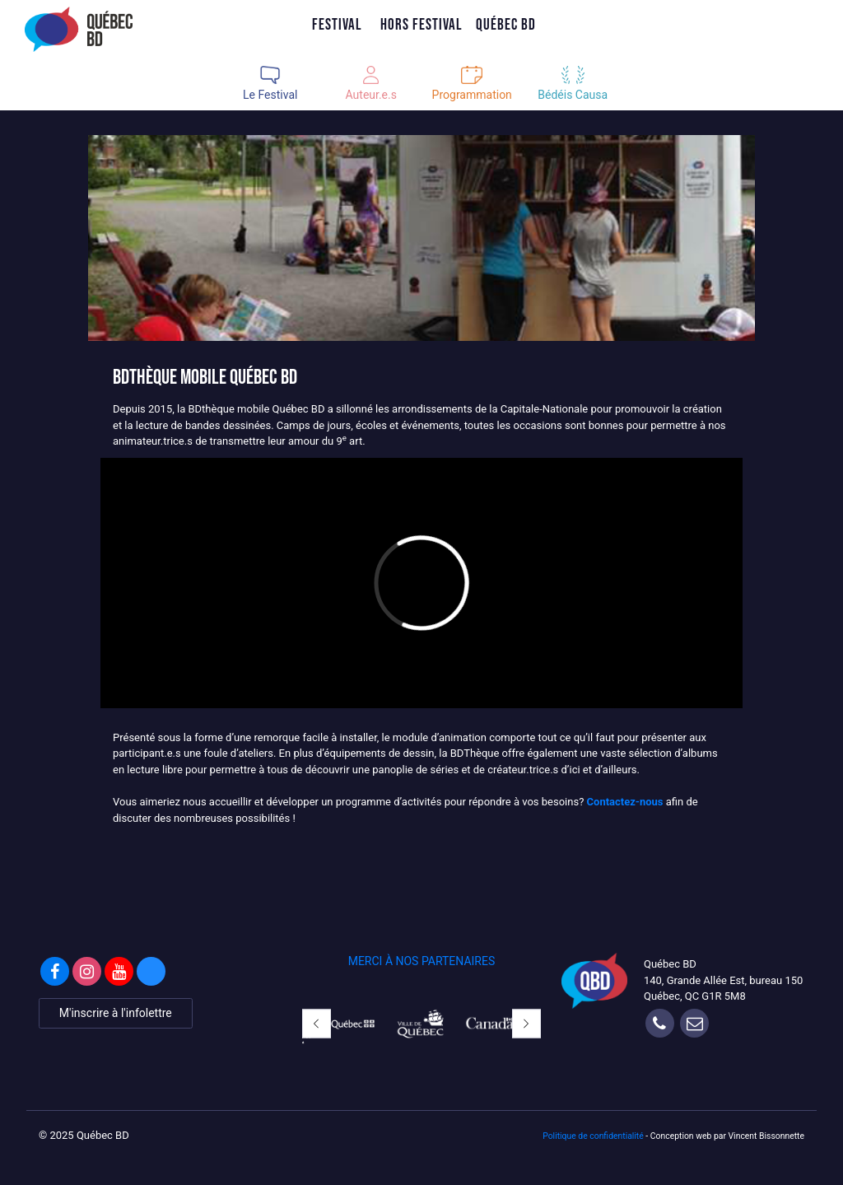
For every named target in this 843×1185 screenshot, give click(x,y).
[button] (316, 1024)
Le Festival (270, 94)
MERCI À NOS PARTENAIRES (422, 961)
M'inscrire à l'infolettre (115, 1012)
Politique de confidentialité (593, 1136)
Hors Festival (421, 24)
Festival (337, 24)
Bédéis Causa (573, 94)
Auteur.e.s (371, 94)
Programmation (472, 94)
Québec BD (506, 24)
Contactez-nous (625, 801)
